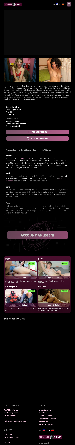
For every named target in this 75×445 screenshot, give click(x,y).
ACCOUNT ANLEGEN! (37, 235)
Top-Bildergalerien (11, 412)
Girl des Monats (10, 415)
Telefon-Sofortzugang (47, 418)
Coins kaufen (43, 412)
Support (7, 442)
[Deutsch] (61, 4)
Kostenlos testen (45, 415)
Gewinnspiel (43, 421)
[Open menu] (69, 4)
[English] (55, 4)
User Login (8, 434)
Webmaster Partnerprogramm (15, 421)
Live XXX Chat (25, 161)
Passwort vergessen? (12, 437)
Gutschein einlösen (46, 424)
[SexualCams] (13, 4)
